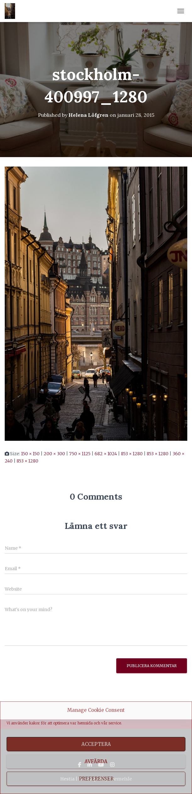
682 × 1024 (106, 454)
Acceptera (96, 744)
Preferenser (96, 779)
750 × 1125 (80, 454)
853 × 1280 (132, 454)
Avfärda (96, 761)
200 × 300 (54, 454)
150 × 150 (30, 454)
